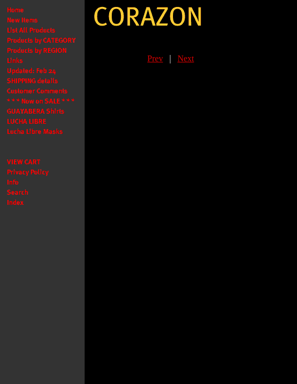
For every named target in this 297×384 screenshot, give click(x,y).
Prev (155, 58)
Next (185, 58)
